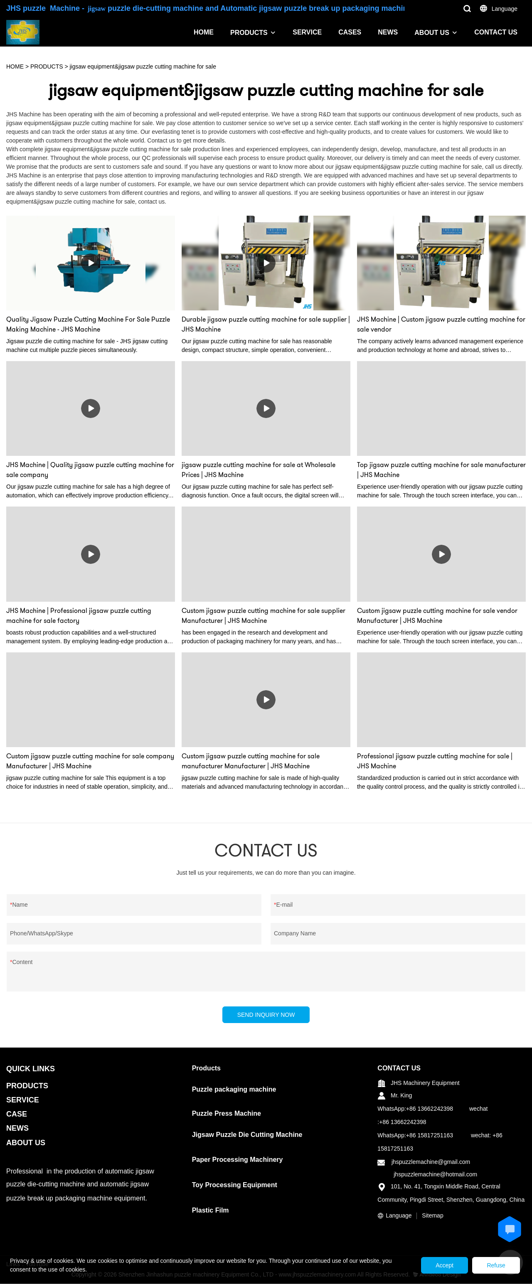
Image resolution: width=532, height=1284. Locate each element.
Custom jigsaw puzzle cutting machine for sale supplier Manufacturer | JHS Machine (263, 615)
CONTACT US (495, 32)
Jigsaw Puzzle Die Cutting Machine (247, 1135)
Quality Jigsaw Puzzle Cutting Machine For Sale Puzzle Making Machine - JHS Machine (88, 324)
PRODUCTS (249, 32)
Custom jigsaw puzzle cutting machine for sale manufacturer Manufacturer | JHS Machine (251, 761)
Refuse (494, 1265)
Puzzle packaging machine (234, 1090)
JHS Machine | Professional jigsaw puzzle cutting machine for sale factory (78, 615)
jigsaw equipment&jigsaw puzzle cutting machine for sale (143, 66)
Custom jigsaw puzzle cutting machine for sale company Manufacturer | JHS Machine (90, 761)
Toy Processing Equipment (234, 1186)
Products (206, 1068)
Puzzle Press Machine (226, 1114)
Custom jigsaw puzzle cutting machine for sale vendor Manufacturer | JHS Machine (437, 615)
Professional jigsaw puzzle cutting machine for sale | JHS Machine (434, 761)
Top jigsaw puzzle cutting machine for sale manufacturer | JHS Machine (441, 470)
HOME (204, 32)
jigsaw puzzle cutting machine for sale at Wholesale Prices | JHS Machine (258, 470)
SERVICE (307, 32)
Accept (437, 1265)
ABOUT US (431, 32)
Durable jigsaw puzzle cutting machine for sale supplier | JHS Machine (266, 324)
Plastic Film (210, 1211)
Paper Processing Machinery (237, 1160)
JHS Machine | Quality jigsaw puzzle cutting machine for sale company (90, 470)
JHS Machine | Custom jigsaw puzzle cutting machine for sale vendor (441, 324)
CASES (349, 32)
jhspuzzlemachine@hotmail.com (435, 1175)
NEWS (388, 32)
